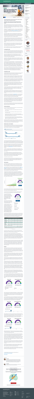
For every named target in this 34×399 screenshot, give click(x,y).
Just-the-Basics (23, 393)
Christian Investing (27, 36)
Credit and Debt (27, 21)
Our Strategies (10, 3)
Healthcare (26, 22)
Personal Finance (26, 19)
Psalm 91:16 (13, 30)
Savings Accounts (27, 24)
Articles (12, 3)
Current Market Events (27, 27)
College (26, 20)
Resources (15, 3)
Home (3, 3)
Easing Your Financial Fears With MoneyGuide (27, 13)
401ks (26, 33)
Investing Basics (6, 3)
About (16, 3)
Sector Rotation (27, 393)
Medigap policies (11, 146)
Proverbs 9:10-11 (16, 30)
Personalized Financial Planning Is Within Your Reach (28, 7)
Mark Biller (26, 8)
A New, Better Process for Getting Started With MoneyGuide (27, 10)
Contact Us (10, 395)
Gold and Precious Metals (28, 29)
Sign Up (18, 3)
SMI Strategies (27, 31)
